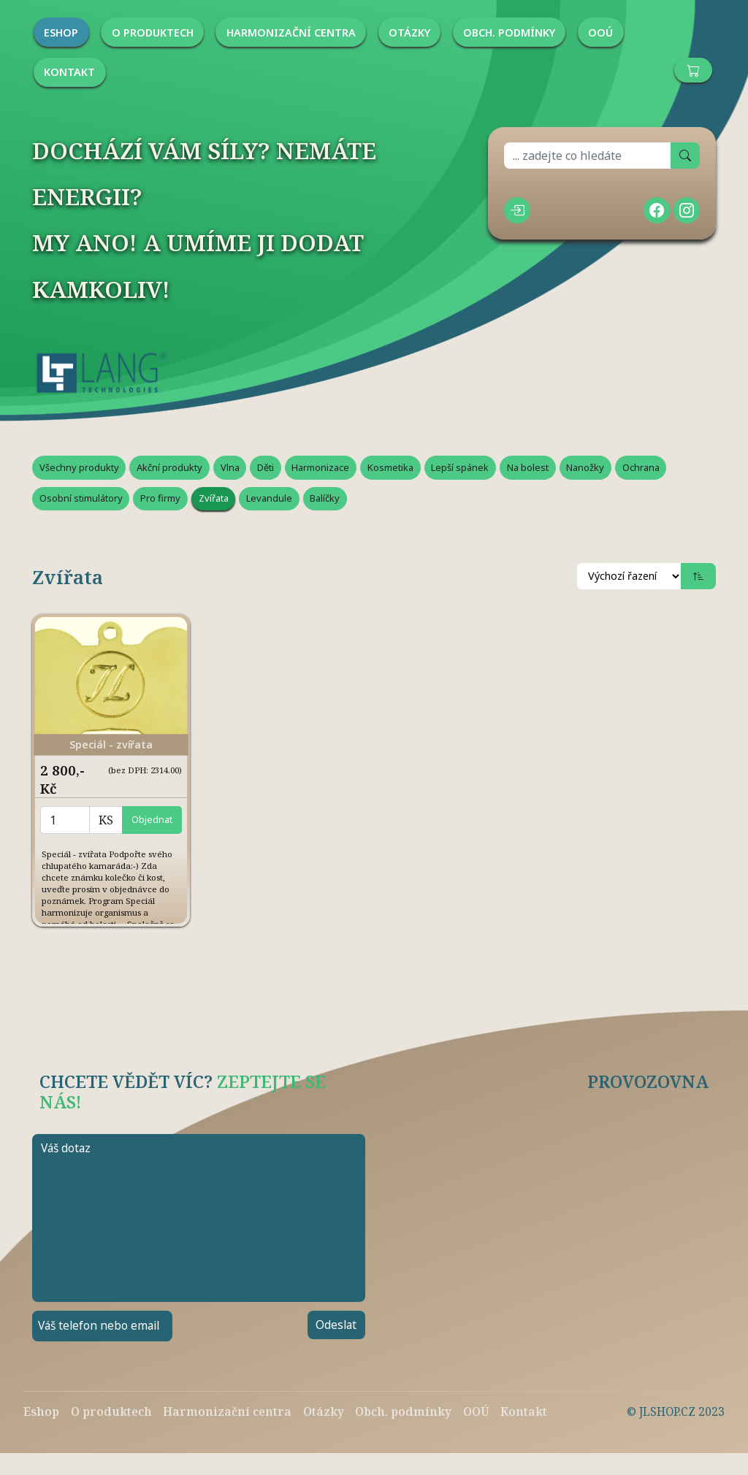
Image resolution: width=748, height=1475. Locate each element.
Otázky (323, 1411)
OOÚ (476, 1411)
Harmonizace (320, 467)
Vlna (230, 467)
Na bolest (528, 467)
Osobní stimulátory (81, 498)
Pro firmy (160, 498)
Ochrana (641, 467)
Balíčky (325, 498)
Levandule (269, 498)
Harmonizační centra (227, 1411)
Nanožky (585, 467)
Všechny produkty (79, 467)
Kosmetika (390, 467)
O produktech (111, 1411)
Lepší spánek (460, 467)
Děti (265, 467)
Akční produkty (169, 467)
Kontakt (523, 1411)
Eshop (41, 1411)
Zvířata (214, 498)
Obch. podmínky (403, 1411)
